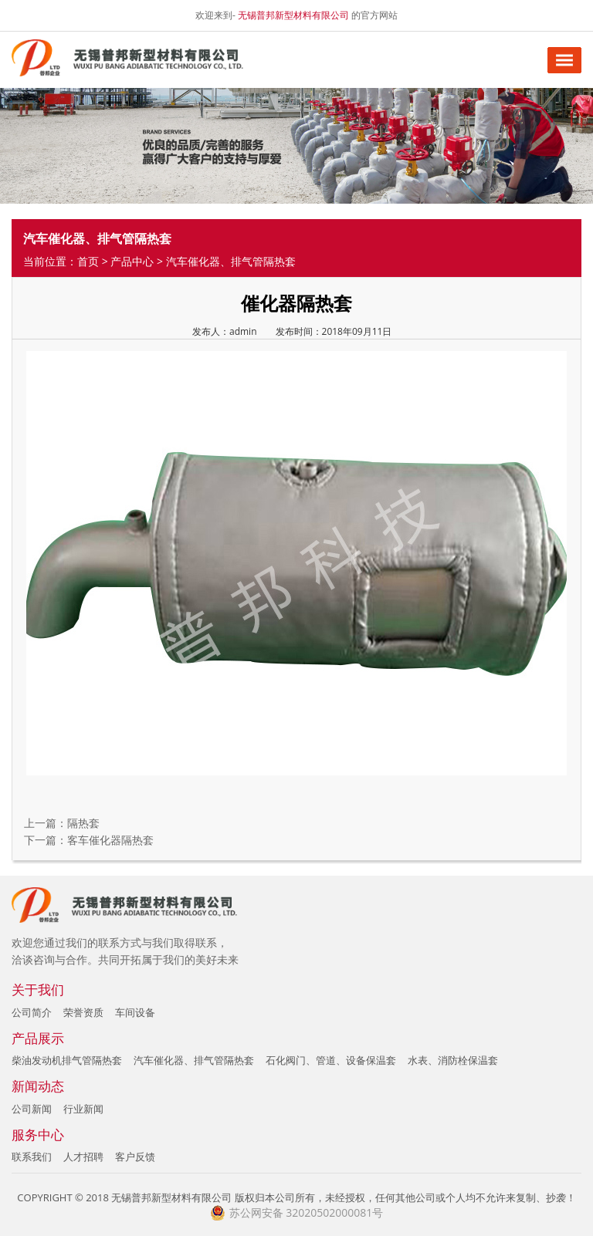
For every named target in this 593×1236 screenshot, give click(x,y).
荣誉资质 (83, 1012)
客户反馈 (135, 1156)
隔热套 (83, 823)
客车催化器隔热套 (110, 839)
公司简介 (32, 1012)
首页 (88, 261)
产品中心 (132, 261)
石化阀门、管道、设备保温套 (331, 1060)
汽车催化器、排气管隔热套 (194, 1060)
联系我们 (32, 1156)
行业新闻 (83, 1109)
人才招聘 (83, 1156)
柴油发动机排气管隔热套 (67, 1060)
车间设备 (135, 1012)
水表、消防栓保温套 (453, 1060)
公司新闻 (32, 1109)
